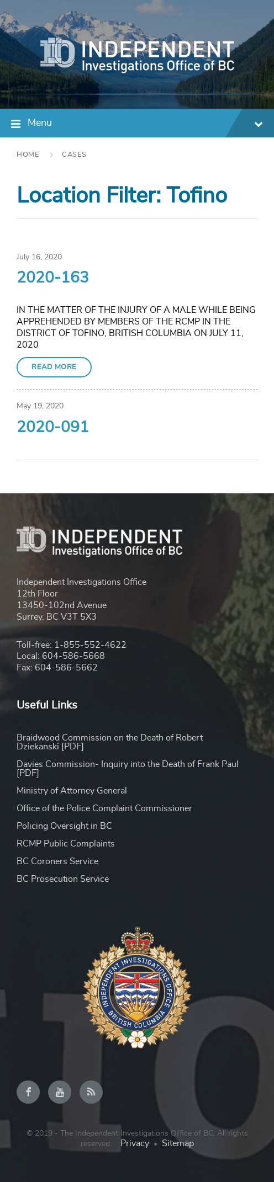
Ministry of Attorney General (72, 790)
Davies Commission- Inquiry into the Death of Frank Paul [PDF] (128, 769)
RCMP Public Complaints (66, 843)
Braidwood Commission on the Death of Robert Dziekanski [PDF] (110, 742)
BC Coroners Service (57, 861)
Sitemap (178, 1143)
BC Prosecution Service (63, 879)
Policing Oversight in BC (64, 826)
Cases (74, 154)
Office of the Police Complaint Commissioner (104, 808)
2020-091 (53, 427)
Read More (54, 367)
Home (28, 154)
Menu (145, 124)
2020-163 (53, 278)
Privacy (134, 1143)
